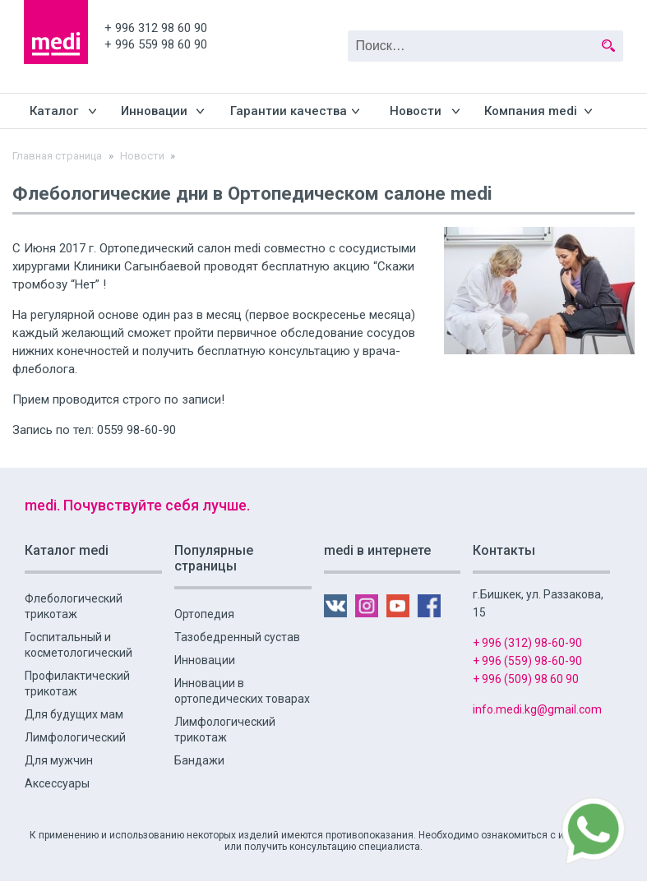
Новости (415, 111)
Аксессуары (57, 783)
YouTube (582, 11)
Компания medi (530, 111)
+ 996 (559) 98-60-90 (527, 660)
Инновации (154, 111)
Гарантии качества (288, 111)
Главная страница (57, 156)
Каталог (54, 111)
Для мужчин (59, 760)
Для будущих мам (74, 714)
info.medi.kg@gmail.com (537, 709)
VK (521, 11)
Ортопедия (204, 614)
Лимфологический (75, 737)
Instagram (551, 11)
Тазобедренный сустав (237, 637)
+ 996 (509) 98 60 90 (526, 679)
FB (612, 11)
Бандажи (199, 760)
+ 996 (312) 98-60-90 (527, 642)
